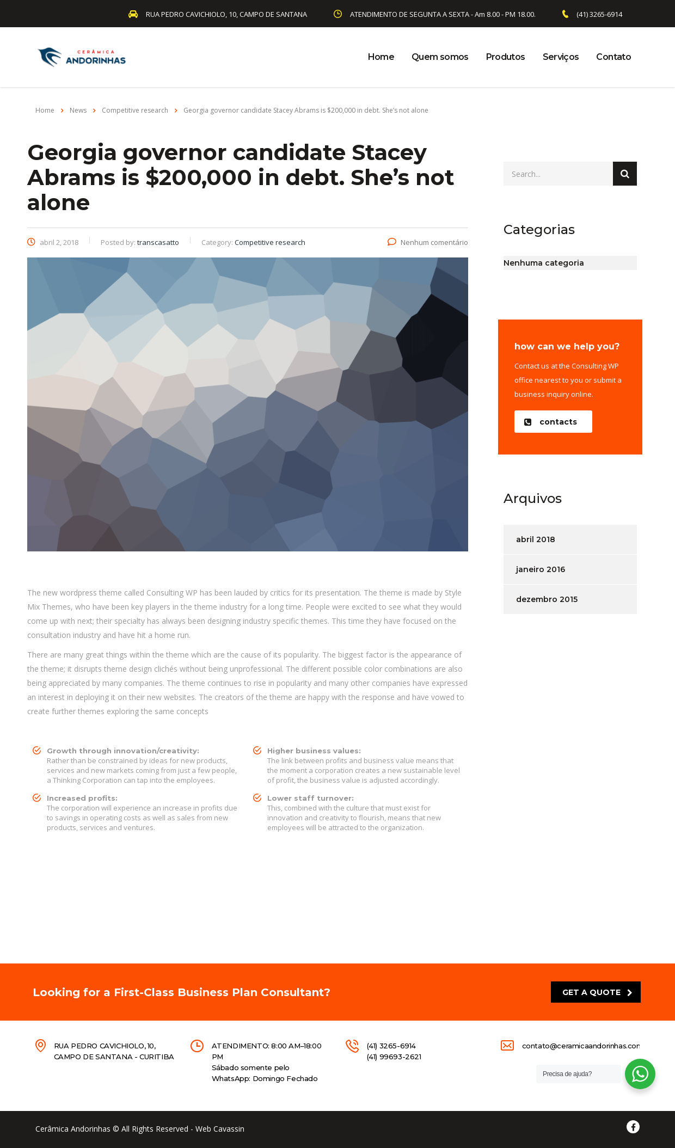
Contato (613, 57)
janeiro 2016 (540, 569)
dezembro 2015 (547, 599)
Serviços (561, 57)
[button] (553, 421)
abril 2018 (535, 539)
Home (381, 57)
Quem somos (440, 57)
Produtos (505, 57)
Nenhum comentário (428, 242)
